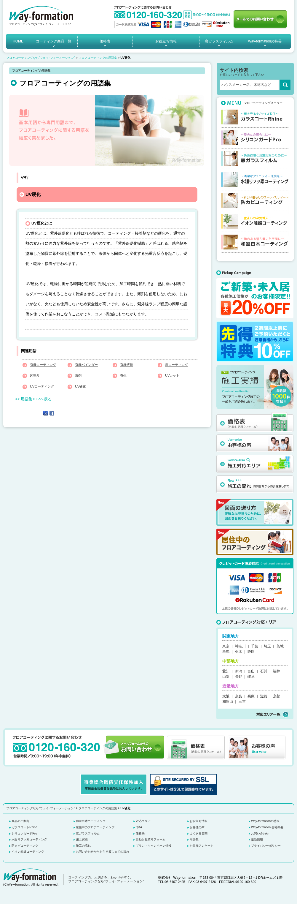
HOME (18, 41)
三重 (242, 701)
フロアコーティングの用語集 (98, 57)
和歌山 (227, 701)
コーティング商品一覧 (53, 41)
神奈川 (240, 646)
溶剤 (78, 375)
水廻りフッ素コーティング (29, 839)
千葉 (254, 646)
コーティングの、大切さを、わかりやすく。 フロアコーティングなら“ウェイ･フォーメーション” (106, 879)
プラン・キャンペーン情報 (153, 845)
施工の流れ (83, 845)
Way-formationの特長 (265, 41)
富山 (251, 671)
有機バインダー (86, 364)
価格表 (105, 41)
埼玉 (267, 646)
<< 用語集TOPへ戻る (33, 399)
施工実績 (82, 839)
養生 (123, 375)
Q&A (139, 827)
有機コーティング (43, 364)
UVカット (172, 375)
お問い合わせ (260, 833)
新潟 (238, 671)
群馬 (225, 651)
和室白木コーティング (91, 821)
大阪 (225, 696)
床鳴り (35, 375)
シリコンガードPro (24, 833)
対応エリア (143, 821)
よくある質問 (198, 833)
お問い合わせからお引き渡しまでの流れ (102, 851)
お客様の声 (197, 827)
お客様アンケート (201, 845)
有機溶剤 (126, 364)
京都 (276, 696)
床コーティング (176, 364)
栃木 (238, 651)
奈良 (238, 696)
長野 (238, 676)
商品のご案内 (20, 821)
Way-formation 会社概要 (267, 827)
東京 (225, 646)
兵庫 (251, 696)
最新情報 (257, 839)
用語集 (194, 839)
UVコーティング (42, 386)
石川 (263, 671)
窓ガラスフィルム (219, 41)
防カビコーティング (25, 845)
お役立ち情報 (166, 41)
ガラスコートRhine (24, 827)
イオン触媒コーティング (28, 851)
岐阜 (251, 676)
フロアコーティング (21, 24)
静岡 (251, 651)
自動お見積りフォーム (150, 839)
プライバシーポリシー (266, 845)
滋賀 (263, 696)
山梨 (225, 676)
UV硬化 (80, 386)
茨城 (280, 646)
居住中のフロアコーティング (95, 827)
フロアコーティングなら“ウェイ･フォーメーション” (40, 57)
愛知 (225, 671)
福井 (276, 671)
